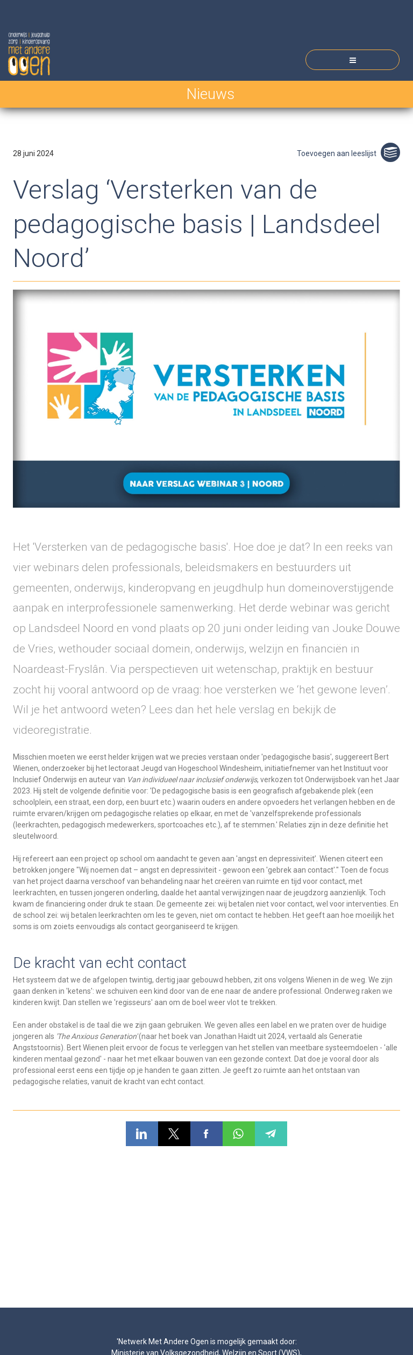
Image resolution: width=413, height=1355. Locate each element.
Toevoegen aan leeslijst (348, 153)
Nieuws (210, 94)
